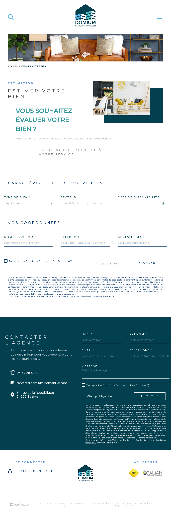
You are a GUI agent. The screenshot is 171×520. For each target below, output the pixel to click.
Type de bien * (17, 197)
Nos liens (153, 503)
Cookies (133, 506)
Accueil (13, 66)
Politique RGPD (120, 505)
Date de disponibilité (138, 197)
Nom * (87, 334)
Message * (91, 366)
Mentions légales (130, 503)
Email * (88, 350)
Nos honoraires (99, 503)
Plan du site (114, 503)
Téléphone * (141, 350)
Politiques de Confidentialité (54, 296)
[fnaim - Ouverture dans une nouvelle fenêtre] (133, 473)
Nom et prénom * (20, 237)
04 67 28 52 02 (28, 373)
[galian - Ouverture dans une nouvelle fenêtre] (152, 473)
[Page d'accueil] (85, 17)
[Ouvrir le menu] (160, 17)
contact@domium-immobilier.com (42, 383)
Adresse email (131, 237)
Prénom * (138, 334)
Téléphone (71, 237)
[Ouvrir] (11, 17)
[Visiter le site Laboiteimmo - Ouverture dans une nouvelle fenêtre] (19, 504)
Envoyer (147, 263)
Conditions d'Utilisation (82, 296)
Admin (143, 503)
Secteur (68, 197)
